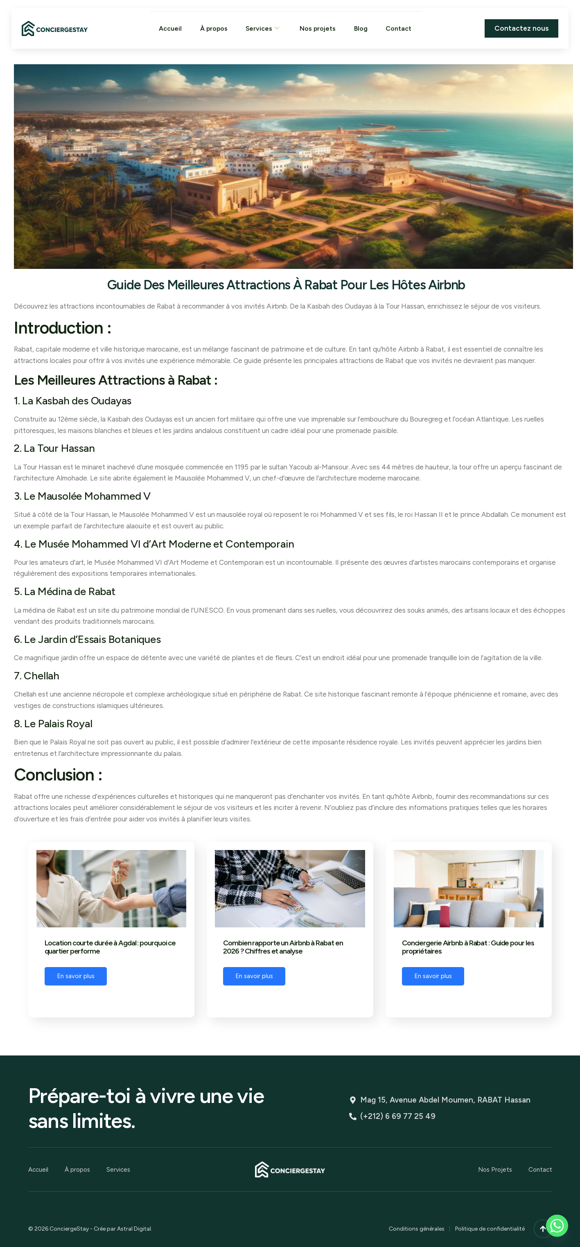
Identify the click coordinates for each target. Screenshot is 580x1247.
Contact (400, 28)
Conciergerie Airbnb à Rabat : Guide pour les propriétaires (468, 947)
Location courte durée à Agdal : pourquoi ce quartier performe (110, 947)
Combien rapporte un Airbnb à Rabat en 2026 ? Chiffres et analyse (283, 947)
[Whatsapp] (557, 1226)
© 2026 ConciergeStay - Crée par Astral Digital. (90, 1227)
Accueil (168, 28)
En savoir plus (76, 976)
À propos (213, 28)
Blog (361, 28)
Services (262, 28)
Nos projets (318, 28)
